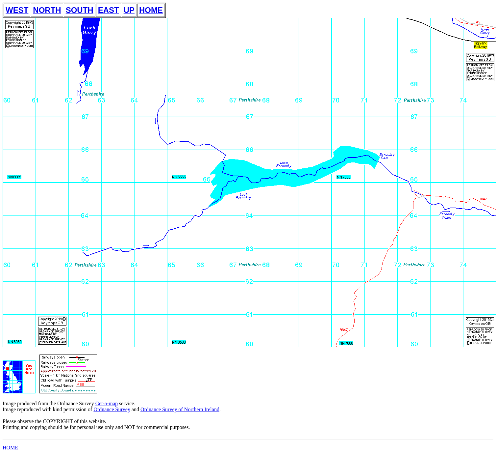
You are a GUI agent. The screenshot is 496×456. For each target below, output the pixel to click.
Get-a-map (106, 403)
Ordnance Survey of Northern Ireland (179, 409)
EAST (108, 10)
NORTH (47, 10)
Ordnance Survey (111, 409)
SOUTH (79, 10)
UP (129, 10)
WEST (17, 10)
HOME (151, 10)
